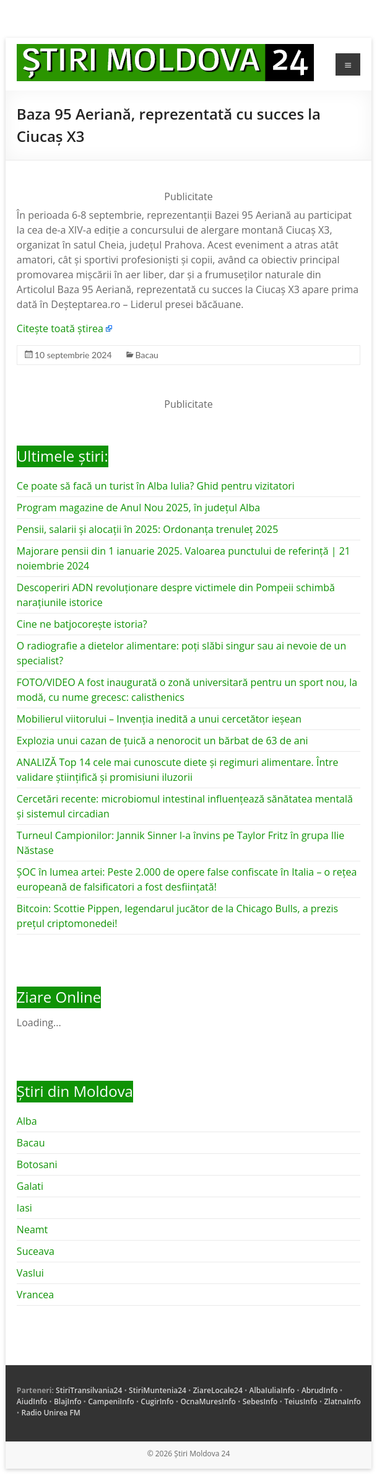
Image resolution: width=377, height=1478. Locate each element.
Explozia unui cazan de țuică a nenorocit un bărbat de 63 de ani (162, 740)
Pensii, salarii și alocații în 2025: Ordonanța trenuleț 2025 (147, 529)
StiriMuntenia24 (157, 1390)
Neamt (32, 1229)
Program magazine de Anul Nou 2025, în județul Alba (138, 507)
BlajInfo (68, 1401)
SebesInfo (260, 1401)
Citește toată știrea (60, 328)
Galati (30, 1186)
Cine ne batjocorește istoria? (82, 624)
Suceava (35, 1251)
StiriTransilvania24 (89, 1390)
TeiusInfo (300, 1401)
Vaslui (30, 1273)
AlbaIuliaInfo (272, 1390)
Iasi (24, 1208)
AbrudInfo (319, 1390)
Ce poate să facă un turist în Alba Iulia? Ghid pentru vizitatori (156, 486)
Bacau (147, 355)
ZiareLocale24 (218, 1390)
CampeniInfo (111, 1401)
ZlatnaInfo (342, 1401)
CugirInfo (157, 1401)
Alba (27, 1121)
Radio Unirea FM (51, 1412)
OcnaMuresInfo (208, 1401)
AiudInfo (32, 1401)
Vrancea (35, 1294)
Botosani (37, 1164)
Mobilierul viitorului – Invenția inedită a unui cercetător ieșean (159, 719)
